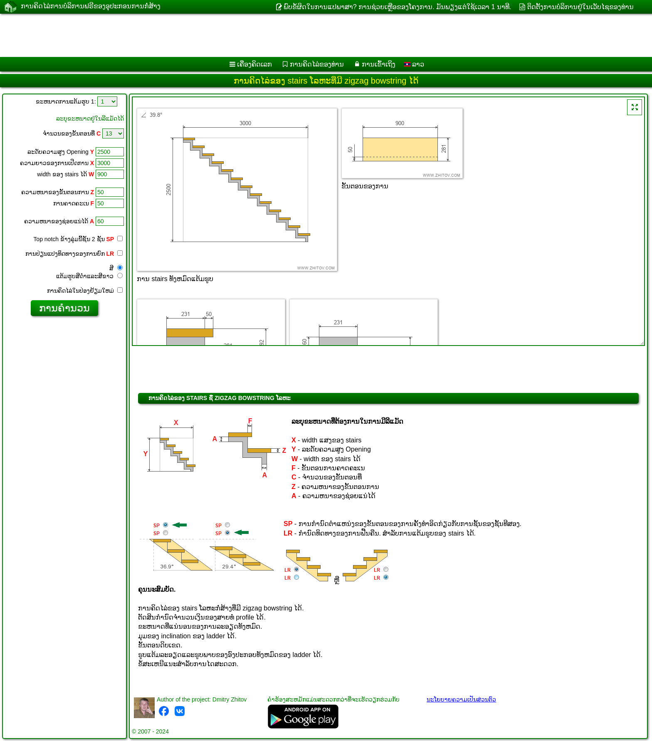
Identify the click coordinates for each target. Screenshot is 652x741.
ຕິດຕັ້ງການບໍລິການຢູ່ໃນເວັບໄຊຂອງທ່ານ (580, 6)
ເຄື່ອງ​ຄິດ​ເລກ (254, 64)
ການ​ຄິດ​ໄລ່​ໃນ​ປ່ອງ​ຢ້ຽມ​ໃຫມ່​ (85, 290)
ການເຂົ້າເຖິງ (378, 64)
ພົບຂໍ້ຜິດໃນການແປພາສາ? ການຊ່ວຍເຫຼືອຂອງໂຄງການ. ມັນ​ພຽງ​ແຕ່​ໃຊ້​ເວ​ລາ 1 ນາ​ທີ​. (397, 6)
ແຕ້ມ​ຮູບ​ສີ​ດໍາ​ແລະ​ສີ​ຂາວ (89, 276)
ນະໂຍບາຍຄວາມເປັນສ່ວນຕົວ (461, 699)
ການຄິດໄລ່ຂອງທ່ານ (317, 64)
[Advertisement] (252, 35)
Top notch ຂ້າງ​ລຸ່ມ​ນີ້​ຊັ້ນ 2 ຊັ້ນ (78, 239)
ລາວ (414, 64)
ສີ (116, 268)
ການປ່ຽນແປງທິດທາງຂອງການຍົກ (74, 253)
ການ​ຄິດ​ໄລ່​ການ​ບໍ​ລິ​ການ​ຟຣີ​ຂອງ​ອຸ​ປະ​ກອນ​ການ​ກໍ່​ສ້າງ (91, 6)
